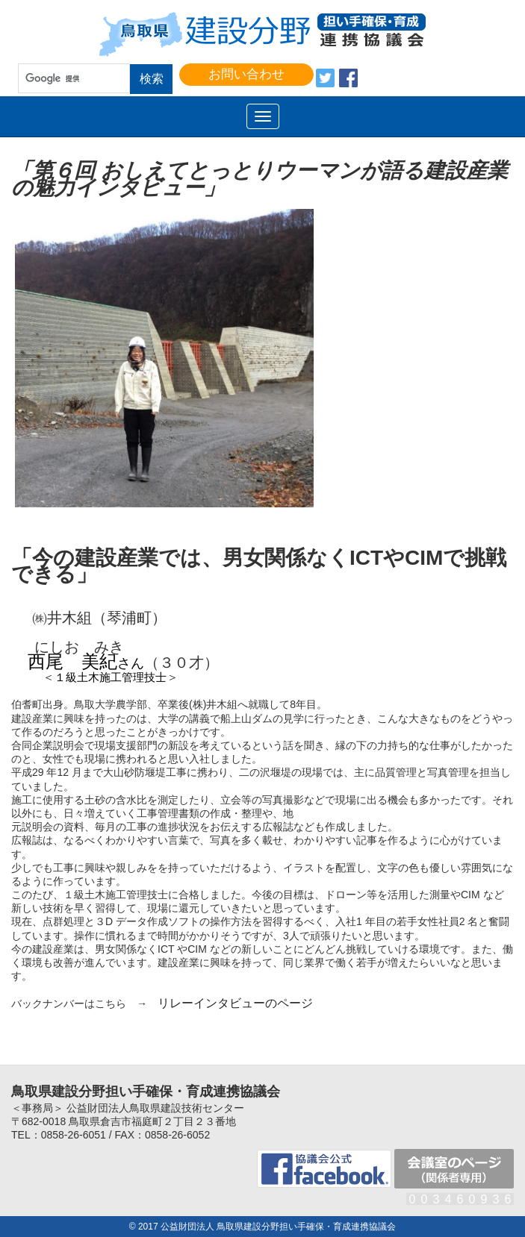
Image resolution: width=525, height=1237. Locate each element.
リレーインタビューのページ (235, 1003)
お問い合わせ (246, 74)
